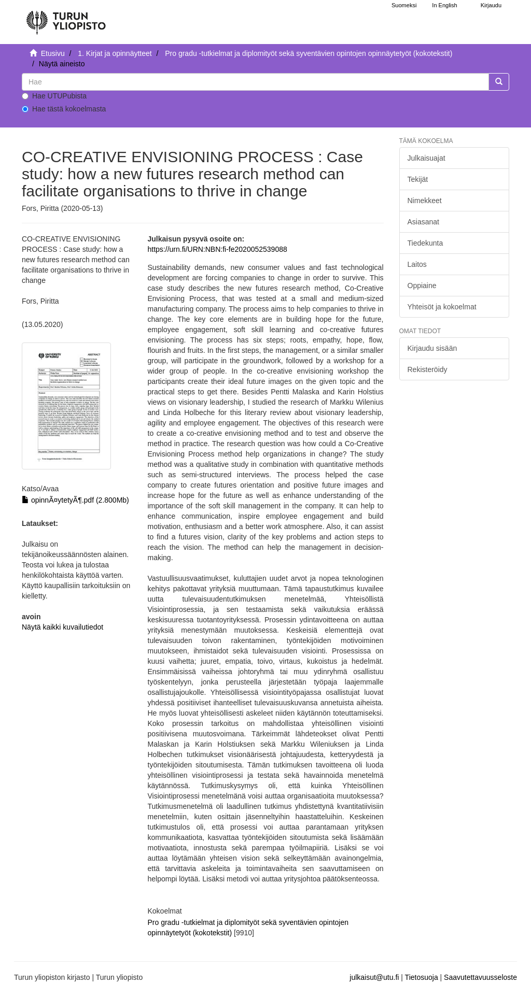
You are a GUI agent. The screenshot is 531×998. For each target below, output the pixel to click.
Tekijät (418, 179)
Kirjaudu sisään (432, 348)
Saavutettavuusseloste (480, 977)
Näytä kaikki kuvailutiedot (62, 627)
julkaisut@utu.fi (374, 977)
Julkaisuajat (426, 158)
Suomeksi (404, 5)
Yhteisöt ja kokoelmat (442, 307)
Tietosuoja (421, 977)
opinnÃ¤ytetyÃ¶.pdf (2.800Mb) (75, 500)
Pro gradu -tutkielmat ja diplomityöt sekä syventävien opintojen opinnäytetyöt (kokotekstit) (308, 53)
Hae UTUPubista (54, 96)
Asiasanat (423, 222)
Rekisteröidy (428, 369)
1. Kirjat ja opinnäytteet (114, 53)
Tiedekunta (425, 243)
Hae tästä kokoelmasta (64, 109)
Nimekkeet (425, 200)
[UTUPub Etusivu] (66, 18)
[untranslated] (255, 82)
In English (444, 5)
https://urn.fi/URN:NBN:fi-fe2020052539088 (217, 249)
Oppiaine (422, 285)
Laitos (417, 264)
